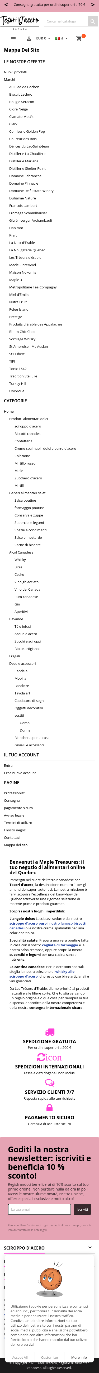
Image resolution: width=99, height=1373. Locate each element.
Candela (21, 670)
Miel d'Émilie (19, 294)
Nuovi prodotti (15, 72)
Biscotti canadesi (28, 433)
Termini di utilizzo (18, 822)
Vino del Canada (27, 589)
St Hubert (17, 353)
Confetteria (23, 441)
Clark (13, 124)
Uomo (25, 722)
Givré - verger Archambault (30, 220)
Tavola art (22, 693)
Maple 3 (15, 279)
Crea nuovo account (20, 772)
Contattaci (12, 837)
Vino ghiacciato (27, 581)
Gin (17, 604)
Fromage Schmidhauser (28, 213)
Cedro (19, 574)
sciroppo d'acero (28, 426)
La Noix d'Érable (22, 242)
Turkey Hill (17, 383)
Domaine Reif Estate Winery (31, 190)
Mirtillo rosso (25, 463)
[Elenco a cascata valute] (43, 38)
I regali (14, 656)
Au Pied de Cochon (24, 86)
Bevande (16, 619)
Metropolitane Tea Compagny (32, 287)
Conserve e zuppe (29, 515)
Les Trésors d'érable (25, 257)
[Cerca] (71, 21)
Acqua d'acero (26, 633)
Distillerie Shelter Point (27, 168)
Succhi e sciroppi (28, 641)
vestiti (19, 715)
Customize (49, 1357)
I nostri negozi (15, 830)
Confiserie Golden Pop (27, 131)
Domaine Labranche (25, 175)
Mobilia (20, 678)
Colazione (22, 455)
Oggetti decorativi (29, 708)
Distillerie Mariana (23, 161)
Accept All (20, 1357)
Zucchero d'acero (28, 478)
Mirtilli (20, 485)
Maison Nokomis (22, 272)
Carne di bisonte (28, 544)
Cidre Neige (18, 109)
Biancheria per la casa (32, 737)
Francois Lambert (23, 205)
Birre (18, 567)
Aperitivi (21, 611)
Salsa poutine (25, 500)
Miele (19, 470)
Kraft (13, 235)
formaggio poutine (29, 507)
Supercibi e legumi (29, 522)
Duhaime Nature (22, 198)
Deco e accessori (22, 663)
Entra (8, 765)
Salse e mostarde (28, 537)
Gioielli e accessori (29, 745)
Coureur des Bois (23, 138)
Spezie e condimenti (31, 530)
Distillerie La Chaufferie (27, 153)
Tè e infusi (23, 626)
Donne (25, 730)
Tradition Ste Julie (23, 376)
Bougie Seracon (21, 101)
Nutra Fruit (18, 302)
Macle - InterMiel (22, 264)
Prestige (15, 316)
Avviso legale (14, 815)
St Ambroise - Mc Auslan (28, 346)
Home (9, 411)
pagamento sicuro (18, 807)
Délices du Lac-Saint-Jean (29, 146)
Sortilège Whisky (22, 339)
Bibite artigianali (27, 648)
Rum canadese (26, 596)
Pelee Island (19, 309)
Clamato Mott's (21, 116)
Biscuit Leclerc (20, 94)
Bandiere (22, 685)
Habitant (16, 227)
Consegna (12, 800)
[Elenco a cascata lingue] (62, 38)
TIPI (12, 361)
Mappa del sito (15, 844)
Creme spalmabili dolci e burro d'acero (45, 448)
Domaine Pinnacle (23, 183)
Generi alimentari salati (27, 493)
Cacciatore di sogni (30, 700)
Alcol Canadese (21, 552)
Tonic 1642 (18, 368)
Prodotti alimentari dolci (28, 418)
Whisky (20, 559)
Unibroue (16, 391)
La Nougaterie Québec (27, 250)
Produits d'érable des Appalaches (35, 324)
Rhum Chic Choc (22, 331)
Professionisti (15, 793)
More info (79, 1357)
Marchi (9, 79)
